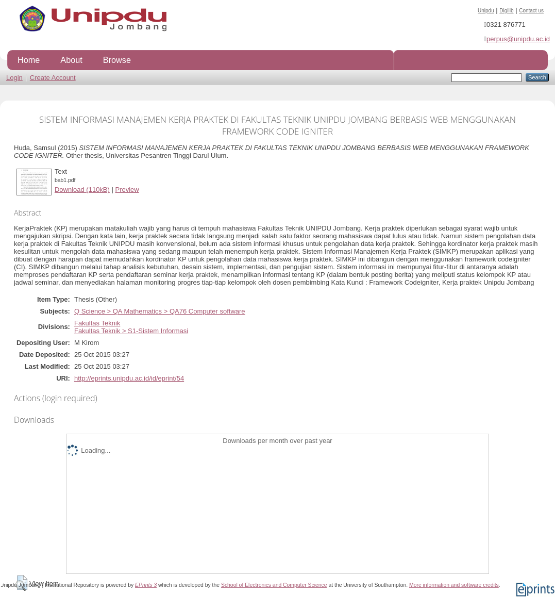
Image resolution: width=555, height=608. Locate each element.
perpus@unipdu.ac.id (518, 39)
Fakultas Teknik (97, 323)
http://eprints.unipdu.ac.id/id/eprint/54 (129, 378)
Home (29, 59)
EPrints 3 (146, 585)
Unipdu (486, 10)
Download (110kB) (82, 189)
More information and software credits (454, 585)
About (71, 59)
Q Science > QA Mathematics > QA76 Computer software (159, 311)
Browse (117, 59)
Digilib (506, 10)
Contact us (531, 10)
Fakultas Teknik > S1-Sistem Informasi (131, 331)
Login (14, 77)
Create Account (53, 77)
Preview (127, 189)
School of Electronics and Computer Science (274, 585)
